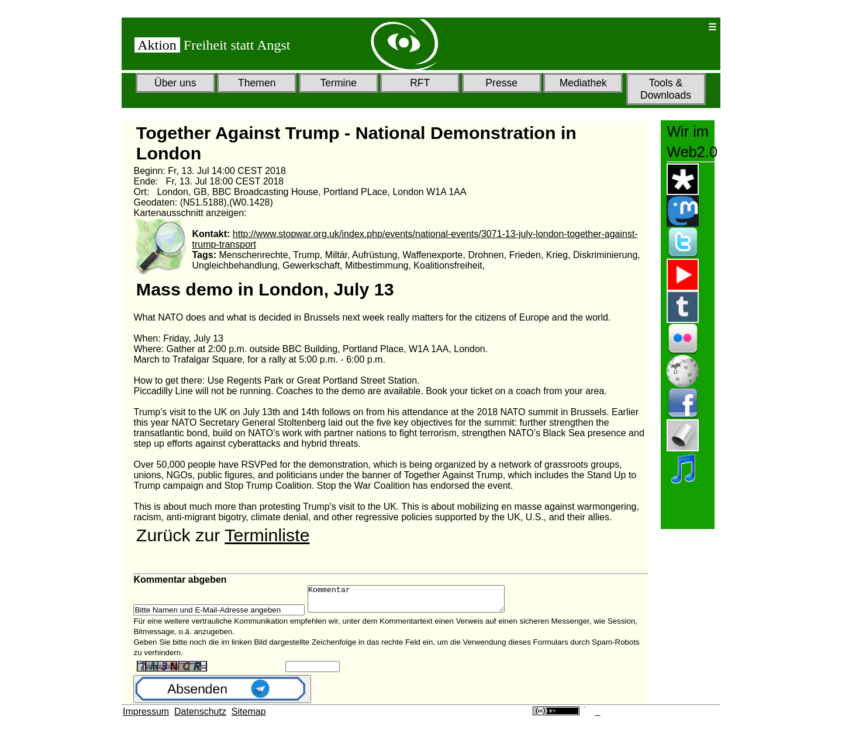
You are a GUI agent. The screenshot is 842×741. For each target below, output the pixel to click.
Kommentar (418, 601)
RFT (420, 83)
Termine (338, 83)
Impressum (146, 717)
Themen (257, 83)
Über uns (175, 83)
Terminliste (267, 535)
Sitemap (249, 717)
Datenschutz (200, 717)
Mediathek (583, 83)
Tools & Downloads (665, 89)
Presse (501, 83)
